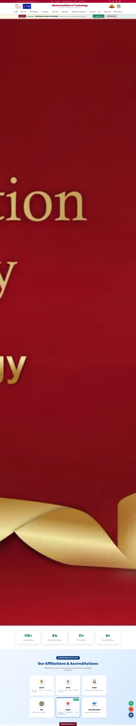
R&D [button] (99, 11)
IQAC (52, 1)
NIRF (76, 1)
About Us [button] (23, 11)
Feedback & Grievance (67, 1)
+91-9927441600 (20, 1)
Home (15, 11)
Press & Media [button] (117, 11)
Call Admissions (111, 16)
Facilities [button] (55, 11)
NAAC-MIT (57, 1)
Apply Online (98, 16)
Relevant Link (81, 1)
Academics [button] (45, 11)
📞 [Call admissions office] (131, 709)
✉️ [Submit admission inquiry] (131, 715)
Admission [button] (65, 11)
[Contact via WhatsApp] (131, 703)
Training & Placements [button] (79, 11)
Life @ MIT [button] (93, 11)
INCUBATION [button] (107, 11)
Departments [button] (34, 11)
